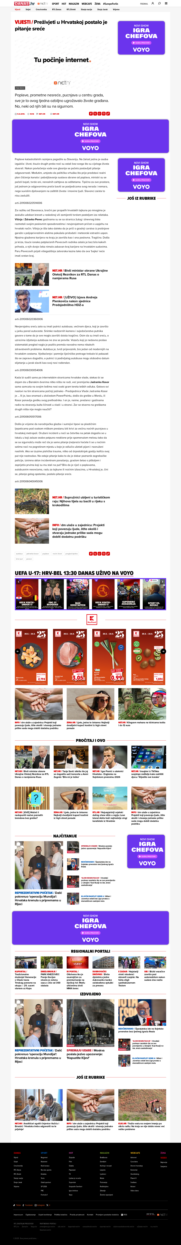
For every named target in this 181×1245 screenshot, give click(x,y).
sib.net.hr (61, 1226)
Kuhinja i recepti (106, 1165)
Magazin (74, 4)
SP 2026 (44, 1186)
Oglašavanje (31, 1214)
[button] (18, 581)
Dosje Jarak (102, 9)
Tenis (42, 1178)
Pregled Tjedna (71, 553)
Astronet (134, 1157)
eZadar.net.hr (142, 1226)
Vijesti (17, 9)
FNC (42, 1190)
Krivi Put (19, 559)
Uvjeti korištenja (45, 1214)
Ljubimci (103, 1174)
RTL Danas (56, 9)
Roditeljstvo (104, 1186)
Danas (17, 1153)
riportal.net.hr (105, 1226)
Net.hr (42, 114)
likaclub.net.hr (45, 1230)
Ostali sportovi (46, 1182)
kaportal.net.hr (74, 1226)
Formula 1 (44, 1194)
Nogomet (44, 1157)
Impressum (18, 1214)
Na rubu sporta (46, 1170)
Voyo (70, 1194)
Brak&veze (103, 1157)
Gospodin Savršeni (75, 1186)
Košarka (43, 1174)
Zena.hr (25, 1226)
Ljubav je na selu (75, 1178)
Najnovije (164, 1162)
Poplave (45, 553)
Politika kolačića (60, 1214)
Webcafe (87, 4)
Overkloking (135, 1174)
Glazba (71, 1165)
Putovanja (103, 1182)
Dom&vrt (103, 1161)
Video (164, 1157)
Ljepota (102, 1170)
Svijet (28, 9)
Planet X (133, 1178)
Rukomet (44, 1161)
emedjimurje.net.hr (47, 1226)
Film (70, 1161)
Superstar (72, 1182)
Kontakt (90, 1214)
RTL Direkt (71, 9)
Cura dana (134, 1161)
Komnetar (134, 1170)
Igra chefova (73, 1190)
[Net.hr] (162, 1214)
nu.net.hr (154, 1226)
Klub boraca (45, 1165)
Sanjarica (164, 1166)
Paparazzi (72, 1170)
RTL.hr (16, 1226)
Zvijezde (72, 1157)
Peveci (29, 559)
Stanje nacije (86, 9)
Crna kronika (41, 9)
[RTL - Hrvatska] (151, 1214)
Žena (97, 4)
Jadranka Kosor (33, 553)
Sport (55, 4)
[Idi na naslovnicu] (43, 6)
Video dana (135, 1190)
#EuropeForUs (110, 3)
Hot (64, 4)
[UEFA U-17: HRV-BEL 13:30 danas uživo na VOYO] (74, 574)
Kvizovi (133, 1186)
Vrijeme (116, 9)
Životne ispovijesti (106, 1194)
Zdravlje (103, 1190)
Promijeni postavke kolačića (107, 1214)
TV (70, 1174)
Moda (102, 1178)
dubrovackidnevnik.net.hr (123, 1226)
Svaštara (133, 1182)
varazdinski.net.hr (90, 1226)
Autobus (19, 553)
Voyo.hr (34, 1226)
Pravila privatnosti (77, 1214)
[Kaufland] (90, 619)
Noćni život (57, 553)
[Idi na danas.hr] (24, 3)
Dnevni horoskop (137, 1165)
